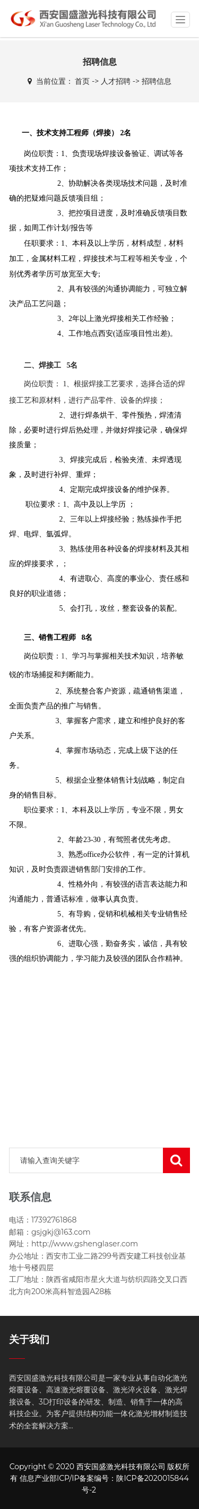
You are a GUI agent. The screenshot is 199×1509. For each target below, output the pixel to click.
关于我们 (29, 1339)
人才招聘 (116, 81)
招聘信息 (156, 81)
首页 (82, 81)
